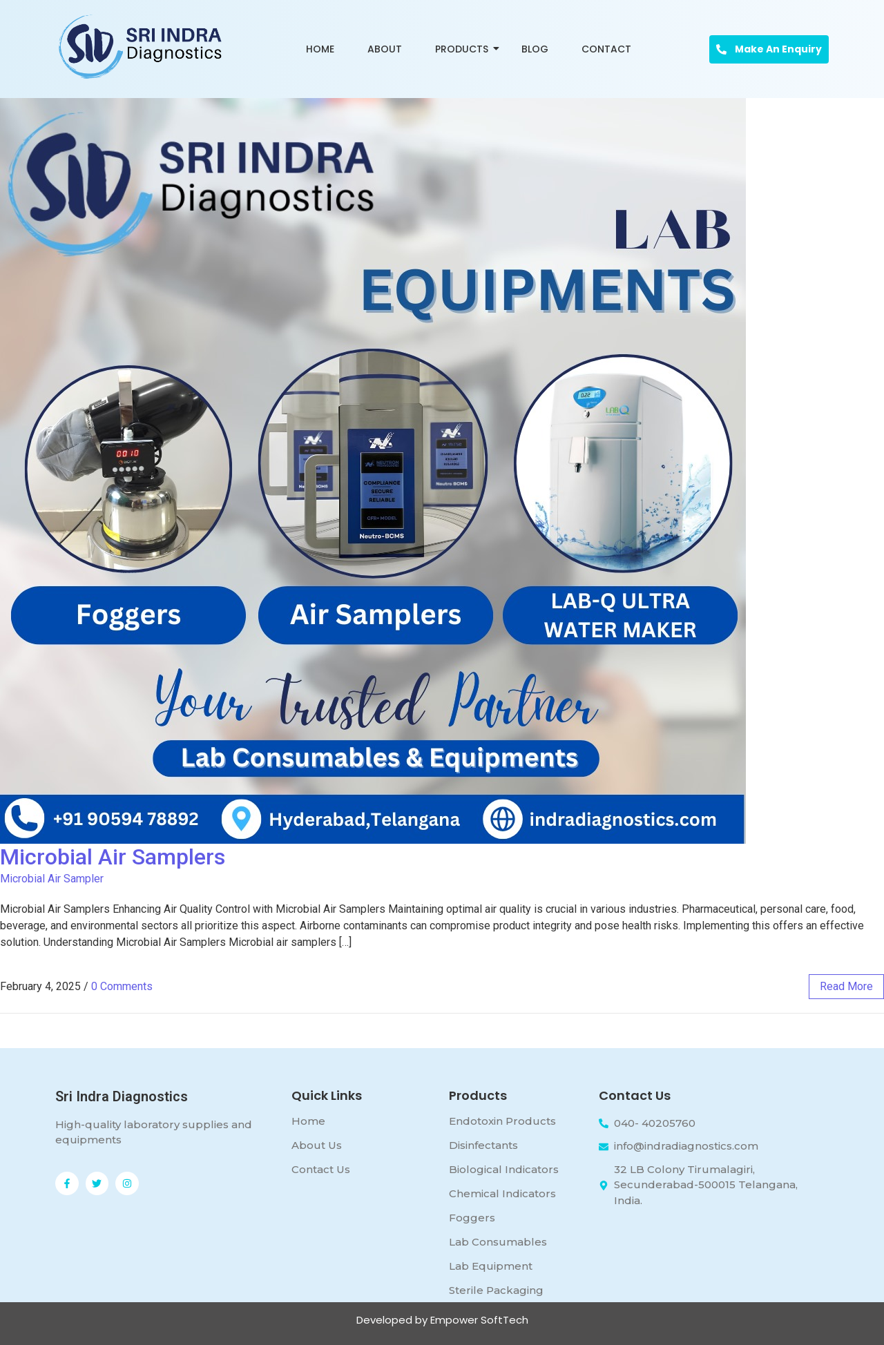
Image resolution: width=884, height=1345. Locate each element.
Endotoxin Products (502, 1121)
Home (320, 49)
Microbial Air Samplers (112, 857)
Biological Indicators (504, 1169)
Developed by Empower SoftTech (442, 1320)
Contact (606, 49)
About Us (316, 1145)
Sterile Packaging (496, 1290)
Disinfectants (483, 1145)
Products (464, 49)
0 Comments (122, 986)
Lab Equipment (490, 1266)
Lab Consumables (498, 1241)
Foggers (472, 1217)
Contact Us (320, 1169)
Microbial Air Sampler (52, 878)
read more (846, 986)
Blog (534, 49)
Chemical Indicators (502, 1193)
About (384, 49)
